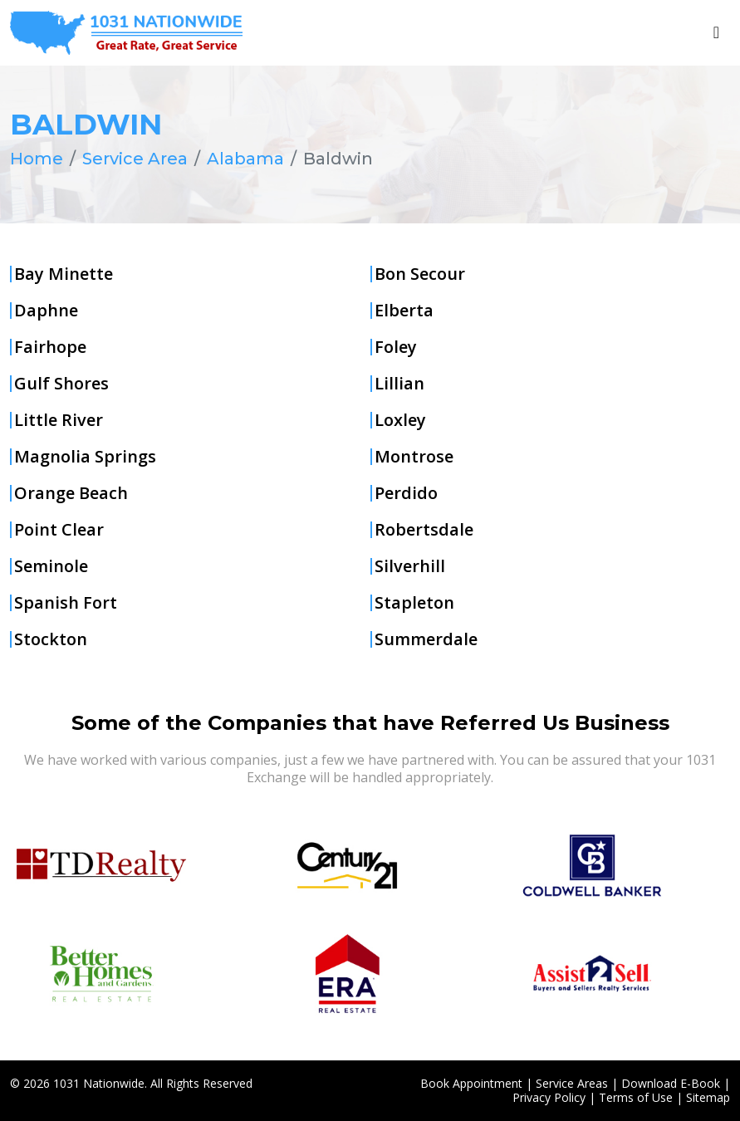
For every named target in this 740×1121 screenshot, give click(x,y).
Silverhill (410, 566)
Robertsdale (424, 529)
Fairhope (50, 347)
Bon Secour (420, 274)
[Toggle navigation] (716, 32)
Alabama (245, 159)
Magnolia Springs (85, 456)
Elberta (404, 310)
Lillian (399, 383)
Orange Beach (71, 493)
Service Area (135, 159)
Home (36, 159)
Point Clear (59, 529)
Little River (58, 420)
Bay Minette (63, 274)
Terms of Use (636, 1096)
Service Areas (572, 1082)
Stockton (50, 639)
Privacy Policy (549, 1096)
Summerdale (426, 639)
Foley (396, 347)
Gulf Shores (61, 383)
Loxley (400, 420)
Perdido (406, 493)
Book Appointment (471, 1082)
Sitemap (708, 1096)
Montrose (414, 456)
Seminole (51, 566)
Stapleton (414, 603)
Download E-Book (670, 1082)
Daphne (46, 310)
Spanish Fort (65, 603)
